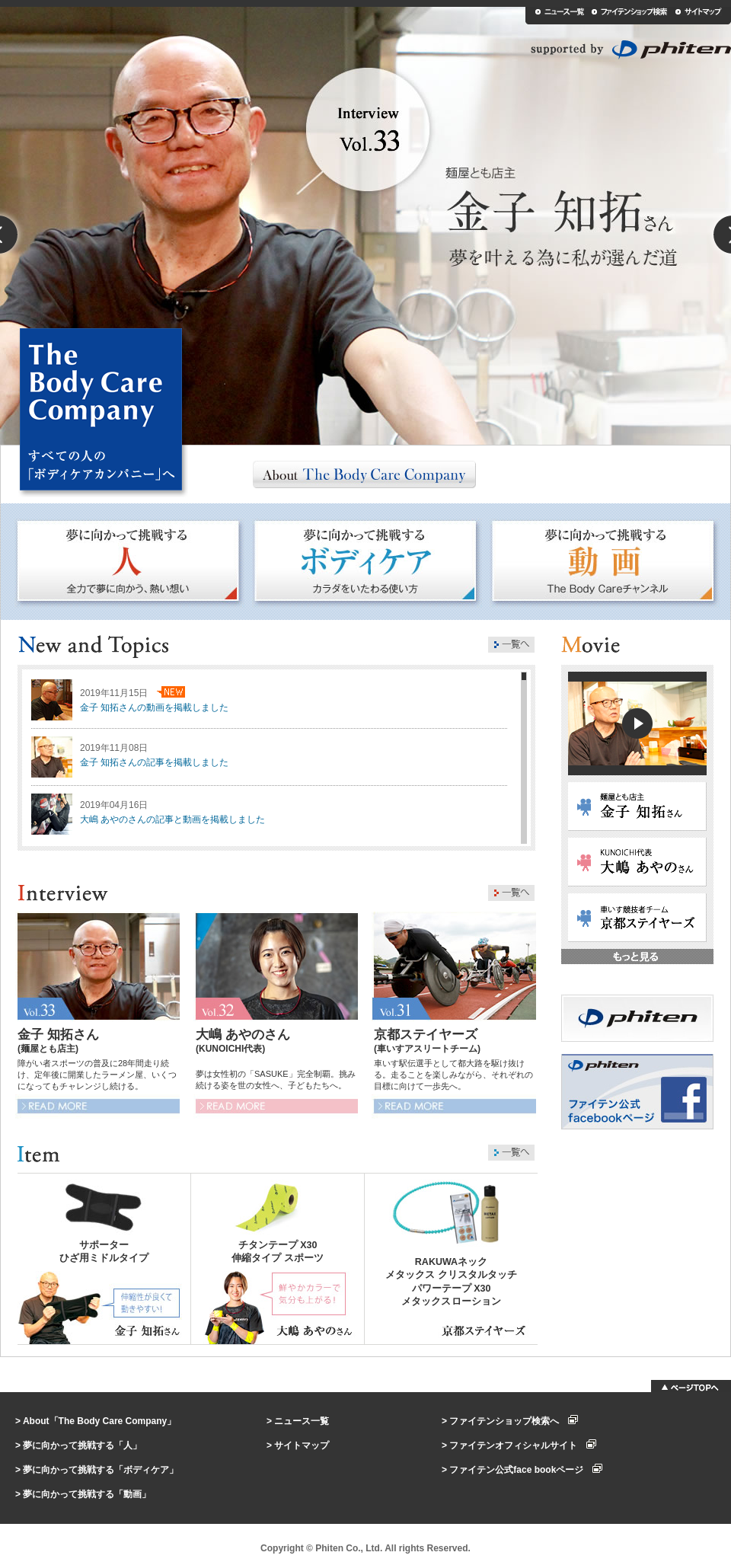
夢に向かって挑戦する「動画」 (87, 1494)
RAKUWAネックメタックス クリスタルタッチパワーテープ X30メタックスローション (451, 1282)
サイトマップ (301, 1445)
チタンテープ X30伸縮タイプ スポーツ (277, 1251)
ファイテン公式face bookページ (525, 1469)
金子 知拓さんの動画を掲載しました (154, 707)
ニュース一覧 (301, 1421)
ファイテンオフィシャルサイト (522, 1445)
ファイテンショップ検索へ (513, 1421)
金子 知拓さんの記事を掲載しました (154, 762)
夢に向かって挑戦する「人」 (82, 1445)
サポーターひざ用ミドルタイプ (103, 1251)
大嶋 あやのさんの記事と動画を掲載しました (172, 819)
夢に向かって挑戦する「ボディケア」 (100, 1469)
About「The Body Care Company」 (99, 1421)
